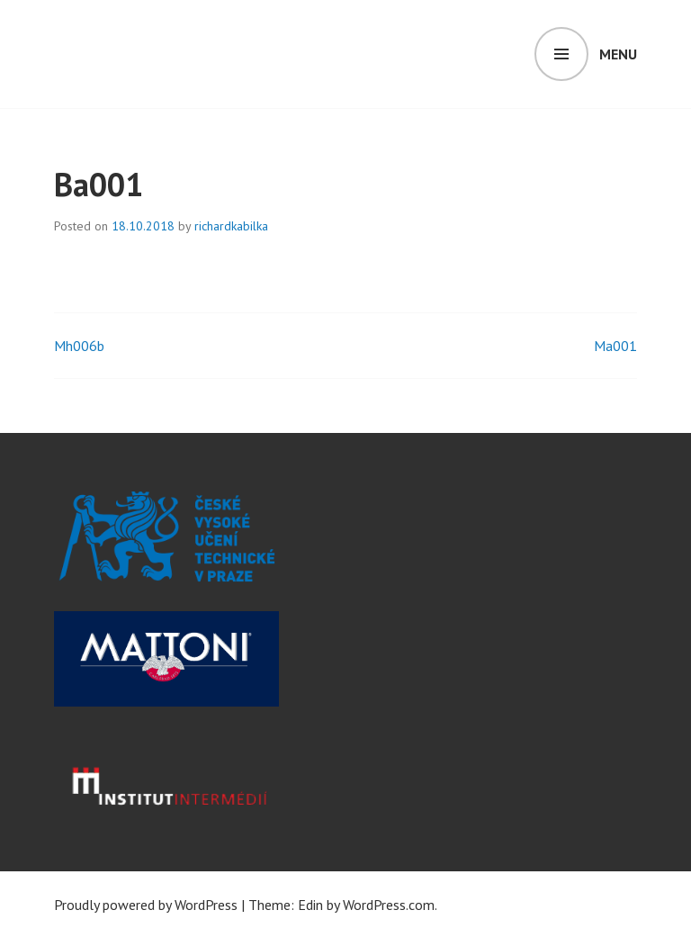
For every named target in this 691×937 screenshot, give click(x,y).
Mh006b (79, 346)
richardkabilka (231, 226)
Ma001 (615, 346)
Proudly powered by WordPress (146, 905)
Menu (618, 54)
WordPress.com (389, 905)
